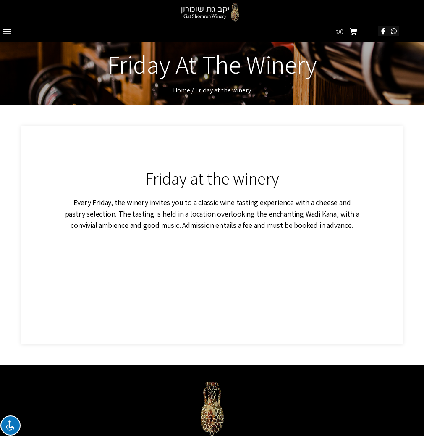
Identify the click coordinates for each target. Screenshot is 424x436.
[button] (7, 31)
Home (181, 90)
